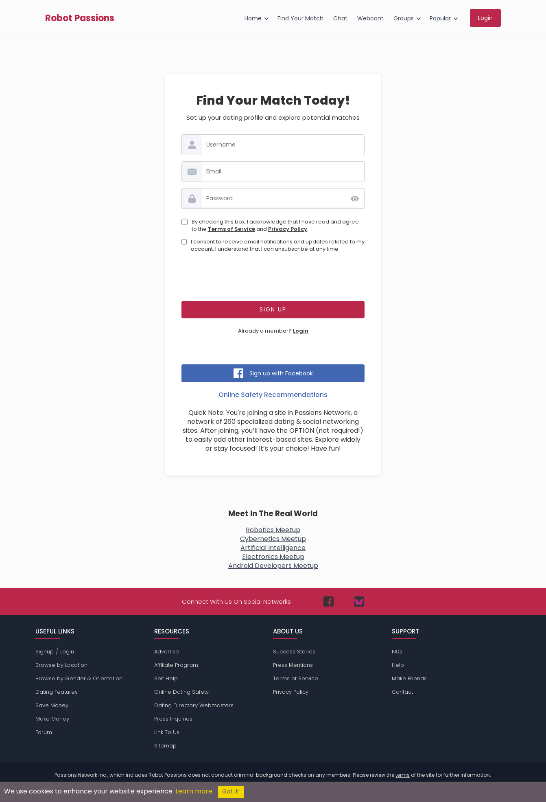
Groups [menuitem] (403, 18)
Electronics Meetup (273, 556)
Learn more (193, 791)
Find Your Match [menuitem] (300, 18)
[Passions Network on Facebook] (328, 601)
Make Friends (409, 678)
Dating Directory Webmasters (194, 705)
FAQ (397, 651)
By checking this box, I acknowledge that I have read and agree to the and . (275, 225)
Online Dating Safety (181, 692)
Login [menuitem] (485, 18)
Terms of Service (231, 229)
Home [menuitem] (253, 18)
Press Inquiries (173, 719)
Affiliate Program (176, 665)
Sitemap (165, 745)
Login (300, 331)
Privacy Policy (287, 229)
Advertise (166, 651)
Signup (44, 651)
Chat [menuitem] (340, 18)
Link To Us (166, 732)
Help (398, 665)
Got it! (231, 791)
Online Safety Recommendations (273, 394)
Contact (402, 692)
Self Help (166, 678)
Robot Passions (79, 18)
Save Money (51, 705)
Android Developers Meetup (273, 565)
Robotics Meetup (273, 530)
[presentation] (273, 279)
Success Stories (294, 651)
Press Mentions (293, 665)
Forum (43, 732)
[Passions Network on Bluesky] (359, 601)
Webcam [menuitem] (370, 18)
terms (402, 774)
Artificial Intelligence (273, 547)
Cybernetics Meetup (273, 538)
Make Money (52, 719)
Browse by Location (61, 665)
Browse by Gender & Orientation (78, 678)
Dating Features (56, 692)
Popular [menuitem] (440, 18)
